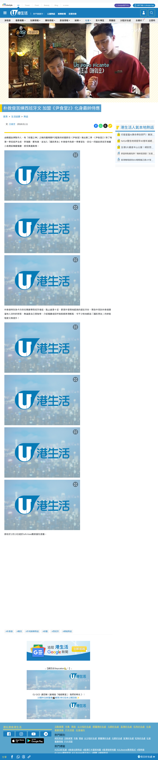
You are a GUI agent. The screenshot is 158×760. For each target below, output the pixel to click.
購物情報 (49, 20)
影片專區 (100, 20)
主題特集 (153, 20)
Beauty (46, 5)
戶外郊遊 (69, 730)
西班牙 (56, 631)
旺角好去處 (139, 727)
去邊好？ (140, 20)
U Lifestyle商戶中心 (122, 5)
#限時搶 (140, 750)
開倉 (73, 727)
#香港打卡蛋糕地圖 (92, 750)
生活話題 (15, 116)
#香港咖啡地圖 (109, 750)
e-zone (66, 5)
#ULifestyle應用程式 (126, 750)
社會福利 (80, 730)
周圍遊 (112, 20)
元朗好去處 (113, 727)
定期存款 (72, 14)
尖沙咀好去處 (84, 727)
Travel (27, 5)
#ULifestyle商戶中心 (81, 753)
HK (18, 5)
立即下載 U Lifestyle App (145, 5)
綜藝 (46, 631)
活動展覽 (59, 727)
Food (37, 5)
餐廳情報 (59, 730)
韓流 (20, 631)
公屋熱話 (51, 14)
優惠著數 (19, 20)
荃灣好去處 (126, 727)
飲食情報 (64, 20)
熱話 (26, 116)
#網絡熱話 (103, 753)
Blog (56, 5)
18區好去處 (125, 20)
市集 (67, 727)
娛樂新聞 (62, 14)
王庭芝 (12, 124)
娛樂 (77, 20)
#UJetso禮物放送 (63, 753)
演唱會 (7, 20)
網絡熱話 (68, 631)
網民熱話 (59, 738)
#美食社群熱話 (75, 750)
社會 (87, 20)
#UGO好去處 (61, 750)
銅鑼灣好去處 (99, 727)
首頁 (5, 116)
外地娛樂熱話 (33, 631)
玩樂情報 (34, 20)
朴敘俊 (10, 631)
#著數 (94, 753)
